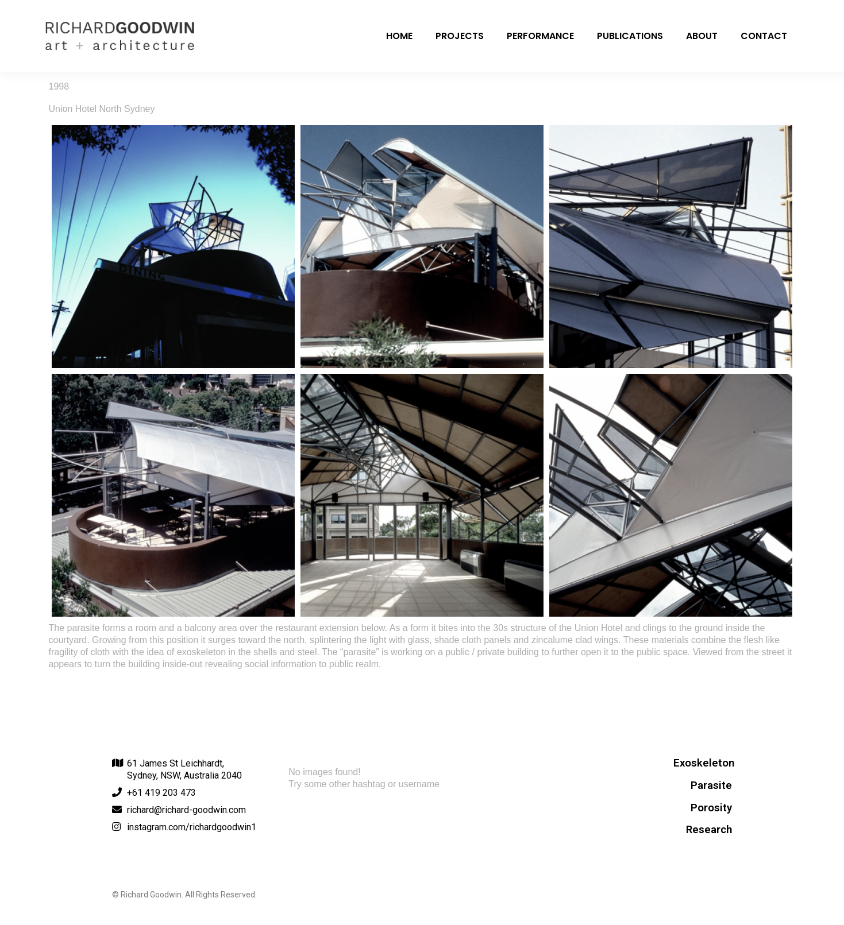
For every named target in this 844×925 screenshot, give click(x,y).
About (702, 35)
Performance (540, 35)
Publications (630, 35)
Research (709, 829)
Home (399, 35)
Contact (764, 35)
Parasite (711, 785)
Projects (460, 35)
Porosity (711, 808)
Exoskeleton (703, 763)
